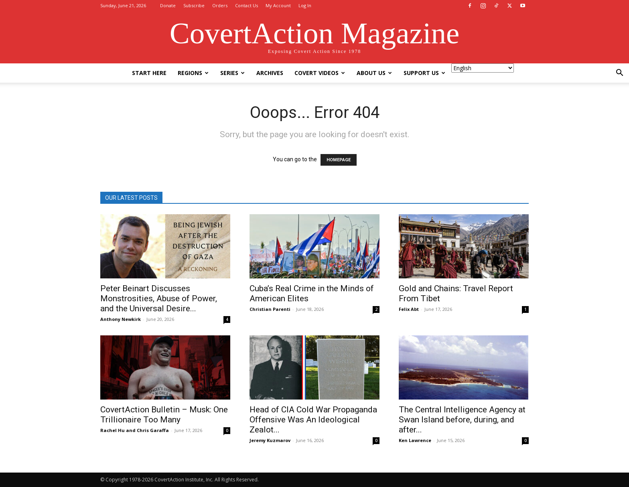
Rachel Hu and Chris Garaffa (134, 430)
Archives (269, 73)
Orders (219, 5)
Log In (304, 5)
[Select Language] (482, 68)
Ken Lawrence (415, 440)
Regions (193, 73)
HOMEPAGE (339, 159)
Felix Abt (409, 309)
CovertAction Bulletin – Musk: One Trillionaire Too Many (164, 414)
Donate (168, 5)
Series (232, 73)
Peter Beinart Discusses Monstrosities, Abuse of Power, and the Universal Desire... (158, 298)
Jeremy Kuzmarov (270, 440)
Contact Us (246, 5)
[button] (619, 73)
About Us (374, 73)
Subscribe (194, 5)
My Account (278, 5)
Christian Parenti (270, 309)
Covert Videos (319, 73)
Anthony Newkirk (120, 319)
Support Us (424, 73)
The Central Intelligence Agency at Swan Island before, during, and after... (462, 419)
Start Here (149, 73)
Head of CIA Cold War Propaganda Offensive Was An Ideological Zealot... (313, 419)
